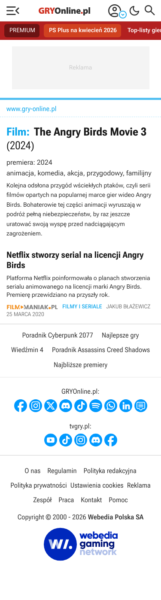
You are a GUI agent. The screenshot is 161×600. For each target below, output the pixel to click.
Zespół (42, 500)
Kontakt (91, 500)
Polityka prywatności (38, 485)
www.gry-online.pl (31, 109)
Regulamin (61, 471)
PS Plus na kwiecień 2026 (83, 30)
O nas (32, 471)
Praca (66, 500)
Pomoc (118, 500)
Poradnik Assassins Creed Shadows (101, 350)
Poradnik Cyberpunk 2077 (57, 335)
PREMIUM (22, 30)
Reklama (139, 485)
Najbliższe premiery (80, 365)
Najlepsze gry (120, 335)
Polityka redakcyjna (110, 471)
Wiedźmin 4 (27, 350)
